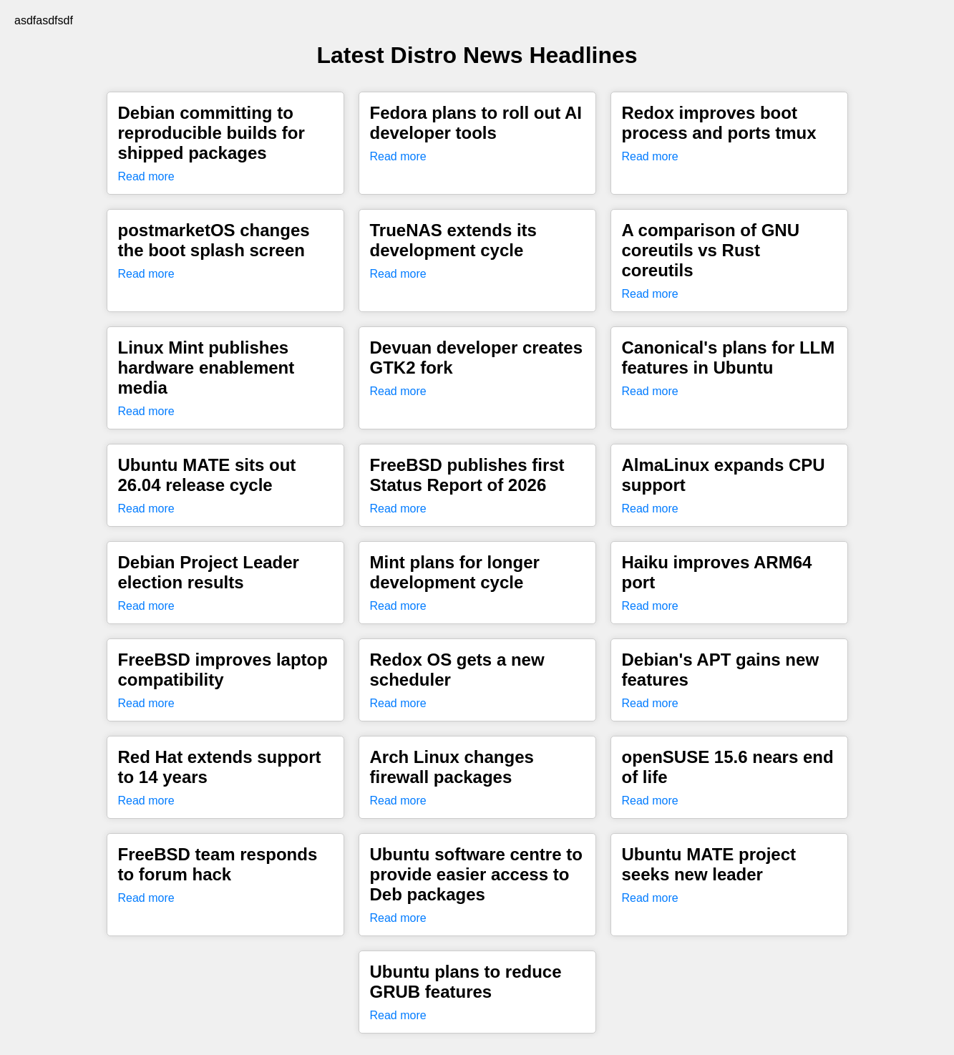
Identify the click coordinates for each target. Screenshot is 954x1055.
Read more (146, 176)
